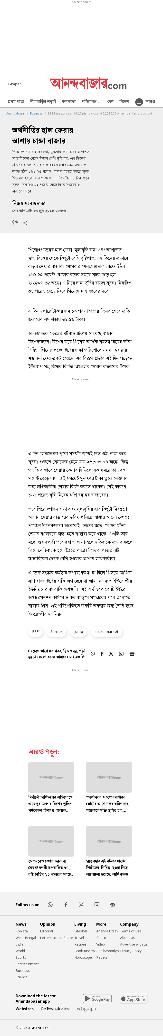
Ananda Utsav (107, 931)
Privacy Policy (131, 950)
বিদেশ (124, 102)
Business (36, 113)
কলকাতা (69, 102)
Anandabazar (15, 113)
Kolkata (22, 931)
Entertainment (27, 964)
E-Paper (14, 84)
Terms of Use (130, 931)
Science (22, 977)
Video (100, 944)
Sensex (56, 631)
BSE (35, 631)
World (20, 950)
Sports (21, 957)
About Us (127, 937)
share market (106, 631)
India (19, 944)
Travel (79, 937)
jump (78, 631)
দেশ (110, 102)
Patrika (101, 957)
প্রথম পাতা (16, 102)
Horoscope (83, 957)
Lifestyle (81, 931)
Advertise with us (133, 944)
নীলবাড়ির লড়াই (43, 102)
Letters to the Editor (56, 937)
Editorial (46, 931)
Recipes (80, 944)
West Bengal (26, 937)
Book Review (84, 950)
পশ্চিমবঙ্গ (91, 102)
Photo (101, 937)
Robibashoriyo (107, 950)
